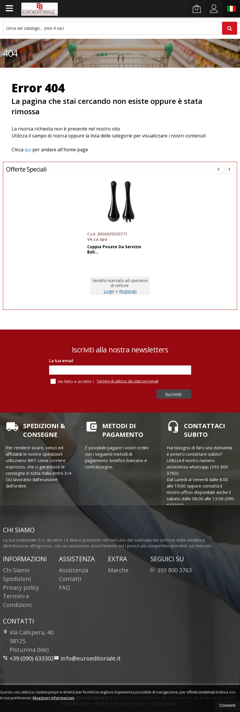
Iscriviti (174, 394)
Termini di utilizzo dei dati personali (128, 381)
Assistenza (73, 570)
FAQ (64, 587)
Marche (118, 570)
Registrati (128, 291)
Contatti (70, 579)
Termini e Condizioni (17, 600)
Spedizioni (17, 579)
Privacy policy (21, 587)
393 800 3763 (171, 570)
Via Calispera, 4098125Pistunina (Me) (28, 641)
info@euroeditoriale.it (87, 658)
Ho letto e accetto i (73, 381)
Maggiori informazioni (54, 697)
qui (28, 149)
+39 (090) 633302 (28, 658)
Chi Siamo (16, 570)
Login (109, 291)
